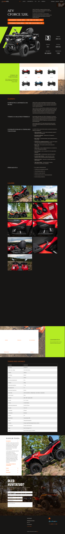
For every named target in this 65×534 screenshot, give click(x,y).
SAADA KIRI (11, 510)
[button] (20, 1)
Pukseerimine (8, 472)
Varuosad (7, 470)
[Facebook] (49, 518)
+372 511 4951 (29, 526)
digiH (37, 531)
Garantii (7, 468)
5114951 (11, 488)
